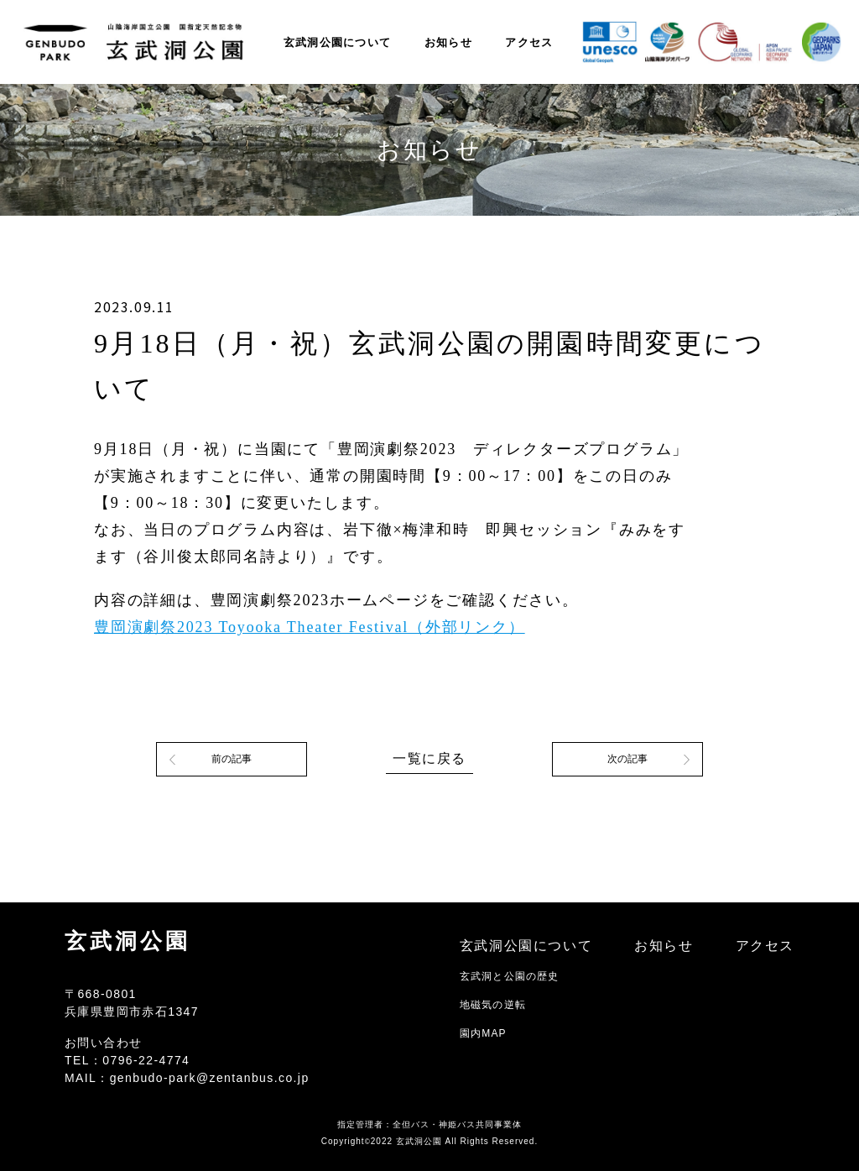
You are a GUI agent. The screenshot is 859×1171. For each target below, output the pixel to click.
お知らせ (448, 42)
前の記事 (231, 759)
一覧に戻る (429, 758)
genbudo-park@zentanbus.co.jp (210, 1078)
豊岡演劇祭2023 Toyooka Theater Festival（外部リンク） (309, 627)
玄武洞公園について (338, 42)
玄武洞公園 (127, 941)
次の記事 (627, 759)
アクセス (529, 42)
